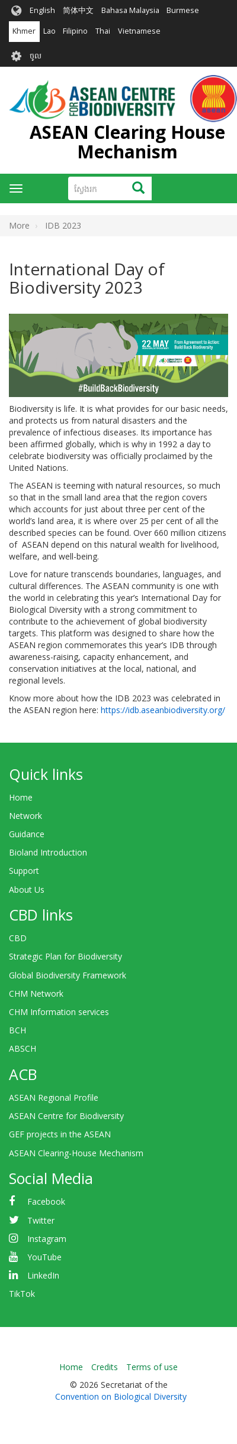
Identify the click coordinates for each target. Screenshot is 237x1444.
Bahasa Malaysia (130, 10)
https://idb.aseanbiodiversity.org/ (163, 710)
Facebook (46, 1201)
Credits (104, 1367)
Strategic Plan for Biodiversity (65, 956)
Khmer (24, 31)
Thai (102, 31)
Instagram (46, 1238)
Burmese (182, 10)
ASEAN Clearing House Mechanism (127, 142)
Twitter (41, 1220)
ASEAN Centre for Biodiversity (66, 1115)
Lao (49, 31)
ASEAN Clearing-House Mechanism (76, 1153)
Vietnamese (139, 31)
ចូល (35, 56)
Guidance (26, 834)
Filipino (75, 31)
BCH (17, 1030)
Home (21, 797)
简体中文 (78, 10)
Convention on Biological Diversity (121, 1396)
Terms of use (152, 1367)
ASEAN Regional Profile (53, 1097)
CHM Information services (59, 1011)
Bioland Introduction (48, 852)
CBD (18, 938)
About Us (26, 889)
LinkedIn (43, 1275)
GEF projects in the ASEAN (60, 1134)
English (42, 10)
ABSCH (22, 1048)
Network (25, 815)
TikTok (22, 1293)
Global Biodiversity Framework (67, 975)
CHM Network (36, 993)
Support (24, 870)
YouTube (44, 1257)
